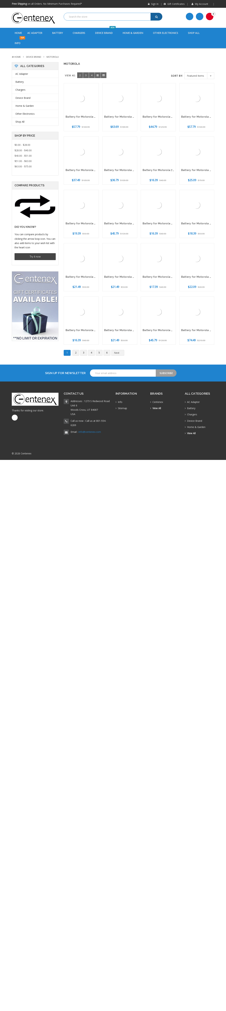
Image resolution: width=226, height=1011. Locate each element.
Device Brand (106, 31)
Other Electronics (167, 33)
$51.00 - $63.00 (23, 161)
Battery (59, 33)
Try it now (35, 256)
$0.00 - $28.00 (22, 144)
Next (119, 353)
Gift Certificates (174, 4)
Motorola (53, 56)
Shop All (194, 33)
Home (18, 33)
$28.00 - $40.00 (23, 150)
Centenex (157, 402)
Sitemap (122, 408)
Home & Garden (135, 33)
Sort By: (177, 75)
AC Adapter (37, 33)
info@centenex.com (90, 431)
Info (20, 41)
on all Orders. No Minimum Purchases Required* (47, 3)
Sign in (153, 4)
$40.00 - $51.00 (23, 155)
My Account (201, 4)
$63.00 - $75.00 (23, 166)
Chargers (81, 33)
